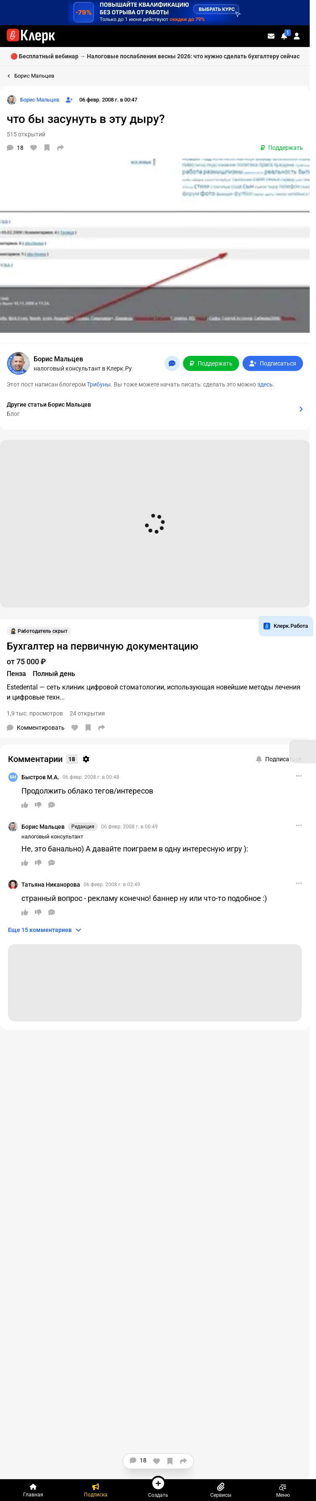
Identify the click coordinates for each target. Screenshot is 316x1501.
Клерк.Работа (286, 626)
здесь (265, 384)
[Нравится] (33, 147)
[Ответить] (51, 804)
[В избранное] (47, 147)
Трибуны (99, 384)
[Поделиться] (60, 147)
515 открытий (26, 134)
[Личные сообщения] (271, 36)
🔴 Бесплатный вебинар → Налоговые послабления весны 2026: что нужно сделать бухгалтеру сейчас (155, 56)
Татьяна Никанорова (50, 884)
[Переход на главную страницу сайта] (31, 36)
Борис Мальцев (43, 826)
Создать (158, 1487)
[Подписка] (95, 1490)
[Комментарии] (15, 147)
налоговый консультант (52, 836)
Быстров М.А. (40, 777)
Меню (283, 1490)
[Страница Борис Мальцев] (33, 100)
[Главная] (33, 1490)
